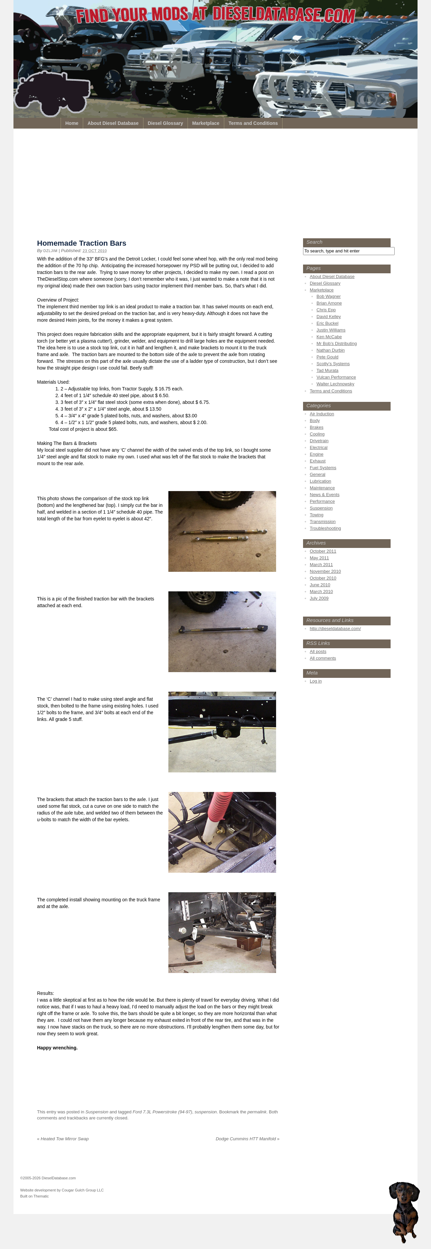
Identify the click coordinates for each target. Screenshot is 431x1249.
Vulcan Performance (336, 377)
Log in (316, 681)
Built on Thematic (34, 1196)
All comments (323, 658)
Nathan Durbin (331, 350)
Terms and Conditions (253, 123)
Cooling (317, 434)
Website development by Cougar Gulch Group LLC (62, 1190)
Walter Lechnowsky (335, 383)
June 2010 (320, 584)
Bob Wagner (329, 296)
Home (71, 123)
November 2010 (325, 571)
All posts (318, 651)
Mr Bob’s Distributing (337, 343)
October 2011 (323, 551)
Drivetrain (319, 440)
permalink (256, 1111)
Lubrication (320, 481)
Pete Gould (327, 356)
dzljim (50, 251)
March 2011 (321, 564)
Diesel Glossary (165, 123)
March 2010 (321, 591)
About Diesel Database (113, 123)
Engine (316, 454)
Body (315, 420)
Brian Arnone (329, 303)
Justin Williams (331, 330)
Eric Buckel (327, 323)
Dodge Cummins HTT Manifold (247, 1138)
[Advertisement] (215, 185)
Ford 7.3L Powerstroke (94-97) (162, 1111)
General (317, 474)
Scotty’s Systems (333, 363)
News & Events (324, 494)
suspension (206, 1111)
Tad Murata (327, 370)
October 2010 (323, 578)
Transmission (323, 521)
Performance (322, 501)
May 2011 (319, 557)
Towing (316, 514)
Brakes (316, 427)
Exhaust (318, 460)
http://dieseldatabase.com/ (335, 628)
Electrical (319, 447)
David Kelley (329, 316)
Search (314, 242)
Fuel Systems (323, 467)
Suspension (97, 1111)
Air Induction (322, 413)
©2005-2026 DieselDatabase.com (48, 1178)
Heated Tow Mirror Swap (63, 1138)
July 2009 (319, 598)
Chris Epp (326, 309)
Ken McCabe (329, 336)
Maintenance (322, 487)
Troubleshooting (325, 528)
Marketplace (206, 123)
